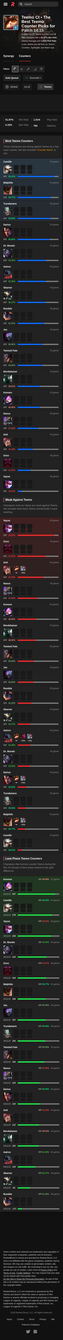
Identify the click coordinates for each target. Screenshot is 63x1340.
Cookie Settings (23, 1273)
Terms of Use (9, 1273)
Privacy (42, 1319)
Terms (32, 1319)
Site (53, 1319)
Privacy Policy (46, 1270)
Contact (20, 1319)
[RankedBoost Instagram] (35, 1331)
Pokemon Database (30, 1325)
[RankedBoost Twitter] (28, 1331)
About (9, 1319)
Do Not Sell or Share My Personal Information (23, 1279)
